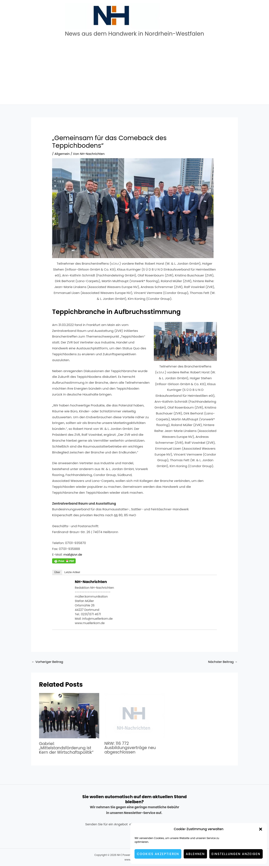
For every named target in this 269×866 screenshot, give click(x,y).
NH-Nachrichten (91, 581)
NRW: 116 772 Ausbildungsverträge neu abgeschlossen (130, 747)
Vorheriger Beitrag (48, 662)
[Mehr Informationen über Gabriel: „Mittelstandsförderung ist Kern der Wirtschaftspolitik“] (69, 715)
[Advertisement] (134, 72)
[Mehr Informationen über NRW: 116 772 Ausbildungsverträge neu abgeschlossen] (134, 715)
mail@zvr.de (73, 554)
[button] (260, 829)
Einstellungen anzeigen (236, 854)
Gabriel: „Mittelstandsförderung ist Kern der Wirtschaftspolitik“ (67, 748)
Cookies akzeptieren (158, 854)
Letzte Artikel (72, 572)
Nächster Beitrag (222, 662)
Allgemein (62, 153)
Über (57, 572)
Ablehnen (195, 854)
